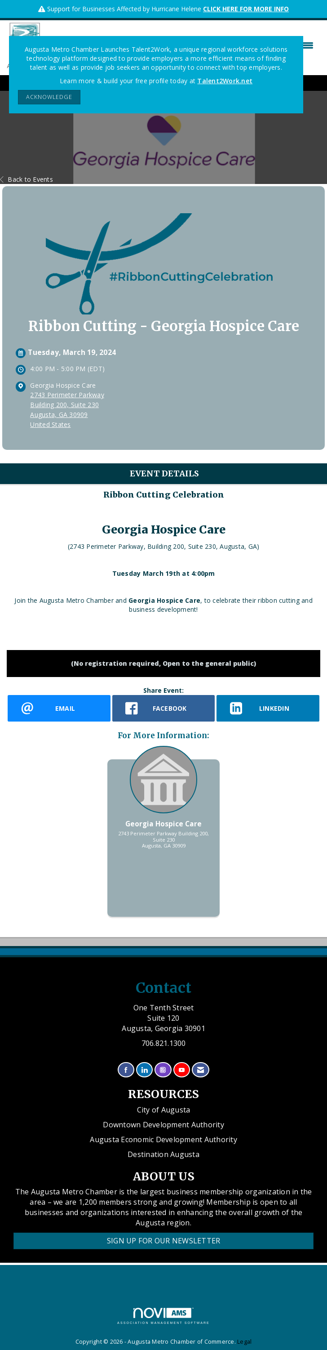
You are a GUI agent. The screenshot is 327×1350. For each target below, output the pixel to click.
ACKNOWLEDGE (49, 97)
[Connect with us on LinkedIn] (144, 1070)
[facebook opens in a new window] (163, 708)
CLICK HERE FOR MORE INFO (246, 8)
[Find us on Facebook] (126, 1070)
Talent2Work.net (224, 80)
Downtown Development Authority (163, 1125)
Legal (244, 1342)
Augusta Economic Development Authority (163, 1139)
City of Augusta (163, 1110)
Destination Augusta (163, 1154)
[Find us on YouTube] (181, 1070)
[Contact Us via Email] (200, 1070)
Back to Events (26, 179)
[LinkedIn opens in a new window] (268, 708)
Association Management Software (163, 1316)
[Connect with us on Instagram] (163, 1070)
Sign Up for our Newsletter (164, 1241)
